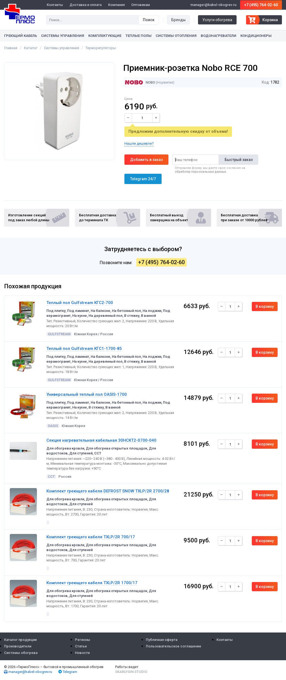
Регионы (82, 640)
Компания (116, 5)
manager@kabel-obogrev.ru (28, 672)
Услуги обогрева (217, 20)
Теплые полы (138, 36)
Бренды (178, 20)
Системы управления (62, 36)
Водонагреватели (218, 36)
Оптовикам (140, 5)
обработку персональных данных (200, 171)
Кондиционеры (256, 36)
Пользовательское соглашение (173, 646)
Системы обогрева (20, 653)
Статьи (81, 646)
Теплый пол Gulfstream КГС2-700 (79, 302)
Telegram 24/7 (143, 179)
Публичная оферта (161, 640)
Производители (17, 646)
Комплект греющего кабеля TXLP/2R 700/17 (90, 536)
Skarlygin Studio (131, 672)
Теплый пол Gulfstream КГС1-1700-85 (84, 348)
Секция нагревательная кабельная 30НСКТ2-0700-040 (101, 440)
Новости (82, 653)
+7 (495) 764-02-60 (261, 5)
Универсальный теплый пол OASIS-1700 (86, 394)
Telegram (67, 672)
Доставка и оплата (86, 5)
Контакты (55, 5)
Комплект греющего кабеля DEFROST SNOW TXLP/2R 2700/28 (107, 491)
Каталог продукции (20, 640)
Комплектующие (104, 36)
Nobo (139, 82)
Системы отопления (176, 36)
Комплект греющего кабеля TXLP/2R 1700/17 (91, 582)
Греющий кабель (20, 36)
